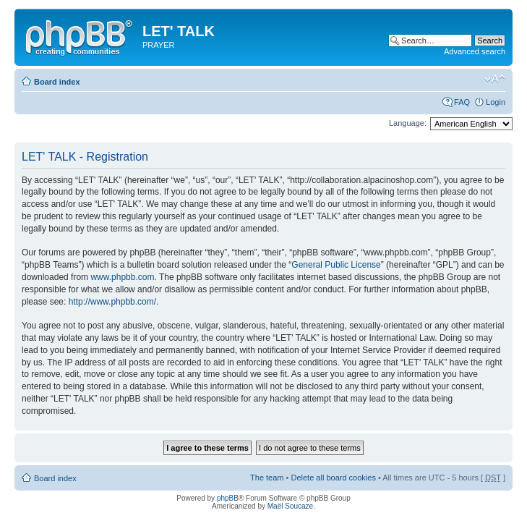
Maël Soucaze (290, 506)
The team (266, 477)
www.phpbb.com (122, 277)
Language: (408, 123)
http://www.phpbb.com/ (112, 302)
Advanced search (474, 51)
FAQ (462, 102)
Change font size (494, 78)
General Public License (335, 265)
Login (495, 102)
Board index (57, 81)
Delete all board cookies (333, 477)
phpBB (228, 498)
